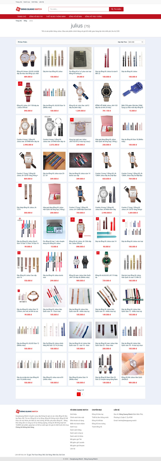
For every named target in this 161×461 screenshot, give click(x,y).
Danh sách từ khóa (76, 436)
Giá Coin (62, 455)
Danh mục (27, 2)
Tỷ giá (29, 455)
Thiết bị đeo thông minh (56, 16)
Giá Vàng (49, 455)
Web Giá (55, 455)
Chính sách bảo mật (77, 417)
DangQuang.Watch (76, 459)
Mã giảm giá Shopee (77, 445)
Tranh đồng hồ (97, 427)
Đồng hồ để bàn (75, 16)
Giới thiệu (35, 2)
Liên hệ (41, 2)
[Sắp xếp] (135, 41)
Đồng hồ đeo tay (36, 16)
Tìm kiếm (116, 9)
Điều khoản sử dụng (77, 420)
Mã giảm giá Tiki (76, 439)
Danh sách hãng (75, 430)
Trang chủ (19, 2)
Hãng (25, 21)
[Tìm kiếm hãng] (78, 9)
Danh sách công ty (76, 433)
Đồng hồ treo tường (93, 16)
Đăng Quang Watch (91, 459)
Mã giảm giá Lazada (77, 442)
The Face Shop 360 (38, 455)
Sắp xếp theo (122, 42)
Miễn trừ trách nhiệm (77, 424)
